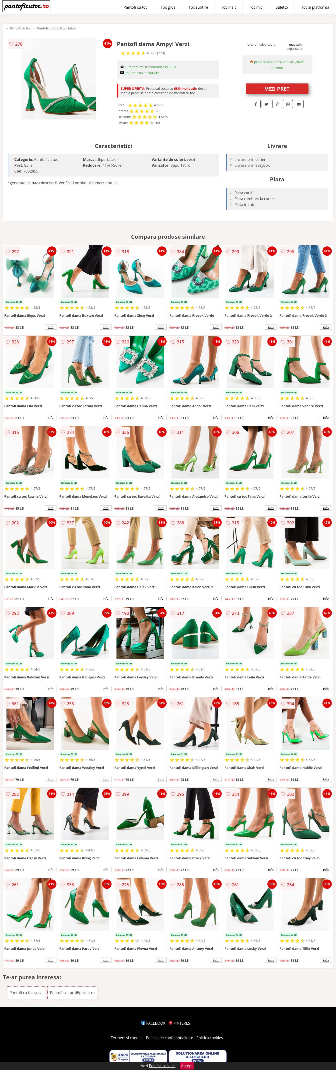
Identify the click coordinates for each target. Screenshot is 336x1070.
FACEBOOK (153, 1023)
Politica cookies (209, 1037)
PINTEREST (180, 1023)
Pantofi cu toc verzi (26, 992)
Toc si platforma (315, 7)
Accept (187, 1065)
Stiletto (282, 7)
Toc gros (168, 7)
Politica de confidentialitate (169, 1037)
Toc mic (255, 7)
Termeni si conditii (127, 1037)
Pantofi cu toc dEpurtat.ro (56, 28)
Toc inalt (228, 7)
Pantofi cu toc (135, 7)
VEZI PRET (277, 88)
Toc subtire (198, 7)
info (50, 327)
